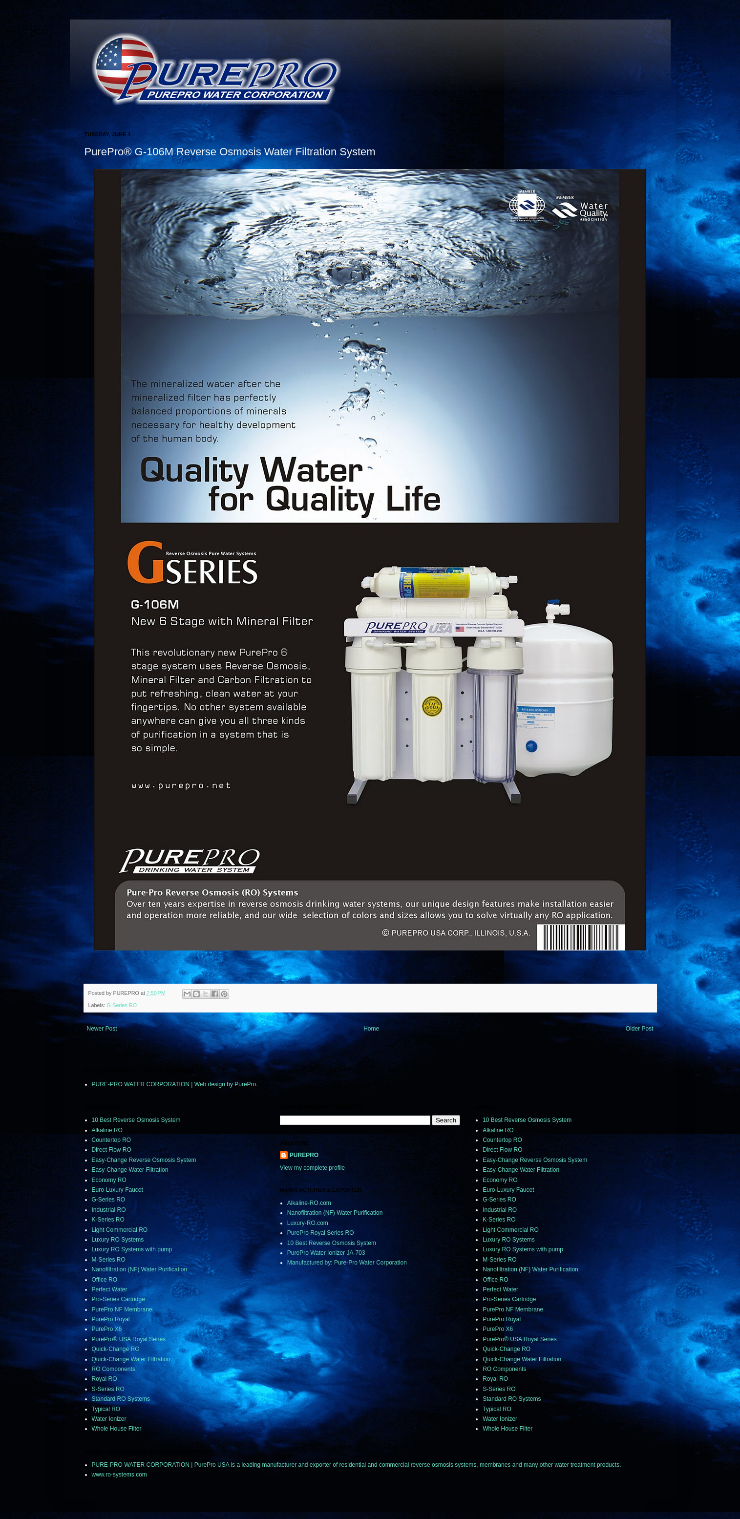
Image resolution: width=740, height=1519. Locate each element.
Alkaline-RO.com (309, 1203)
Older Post (640, 1028)
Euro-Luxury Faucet (117, 1189)
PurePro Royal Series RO (320, 1232)
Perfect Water (109, 1289)
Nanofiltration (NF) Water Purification (140, 1269)
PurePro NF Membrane (122, 1309)
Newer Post (102, 1028)
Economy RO (109, 1180)
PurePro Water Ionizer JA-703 (326, 1252)
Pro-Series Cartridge (118, 1299)
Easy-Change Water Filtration (130, 1169)
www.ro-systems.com (119, 1474)
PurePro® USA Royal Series (129, 1339)
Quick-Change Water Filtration (131, 1359)
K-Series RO (108, 1219)
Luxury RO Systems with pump (132, 1249)
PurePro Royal (111, 1319)
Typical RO (106, 1409)
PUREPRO (304, 1155)
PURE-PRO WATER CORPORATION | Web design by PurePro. (175, 1084)
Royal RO (104, 1378)
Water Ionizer (109, 1418)
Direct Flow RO (111, 1149)
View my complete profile (312, 1167)
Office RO (104, 1279)
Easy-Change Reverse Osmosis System (144, 1160)
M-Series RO (109, 1259)
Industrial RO (109, 1209)
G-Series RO (121, 1005)
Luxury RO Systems (118, 1239)
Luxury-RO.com (307, 1223)
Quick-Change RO (116, 1349)
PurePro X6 (107, 1329)
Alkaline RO (107, 1130)
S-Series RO (108, 1389)
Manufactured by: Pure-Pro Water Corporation (347, 1262)
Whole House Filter (117, 1428)
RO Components (113, 1369)
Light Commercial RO (120, 1229)
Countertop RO (111, 1140)
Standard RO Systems (121, 1398)
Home (371, 1028)
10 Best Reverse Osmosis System (136, 1120)
